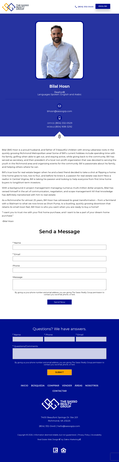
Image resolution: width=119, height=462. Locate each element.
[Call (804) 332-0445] (84, 7)
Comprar (53, 385)
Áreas (78, 385)
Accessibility (96, 435)
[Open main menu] (114, 6)
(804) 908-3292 (59, 126)
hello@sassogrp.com (68, 426)
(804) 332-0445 (47, 426)
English (103, 6)
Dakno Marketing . (72, 439)
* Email (16, 254)
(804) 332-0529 (59, 123)
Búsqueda (38, 385)
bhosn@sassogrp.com (59, 111)
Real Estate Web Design (48, 439)
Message (17, 277)
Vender (67, 385)
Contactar (59, 391)
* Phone (48, 334)
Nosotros (91, 385)
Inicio (24, 385)
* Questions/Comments (25, 346)
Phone (16, 265)
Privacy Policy (84, 435)
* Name (17, 243)
